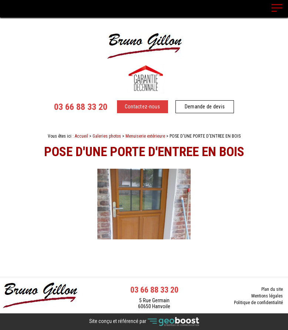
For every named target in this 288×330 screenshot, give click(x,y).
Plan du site (272, 289)
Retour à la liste (144, 259)
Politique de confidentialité (258, 302)
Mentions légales (267, 296)
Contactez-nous (142, 107)
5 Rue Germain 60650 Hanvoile (154, 303)
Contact (144, 246)
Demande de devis (205, 107)
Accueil (81, 136)
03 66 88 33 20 (80, 107)
